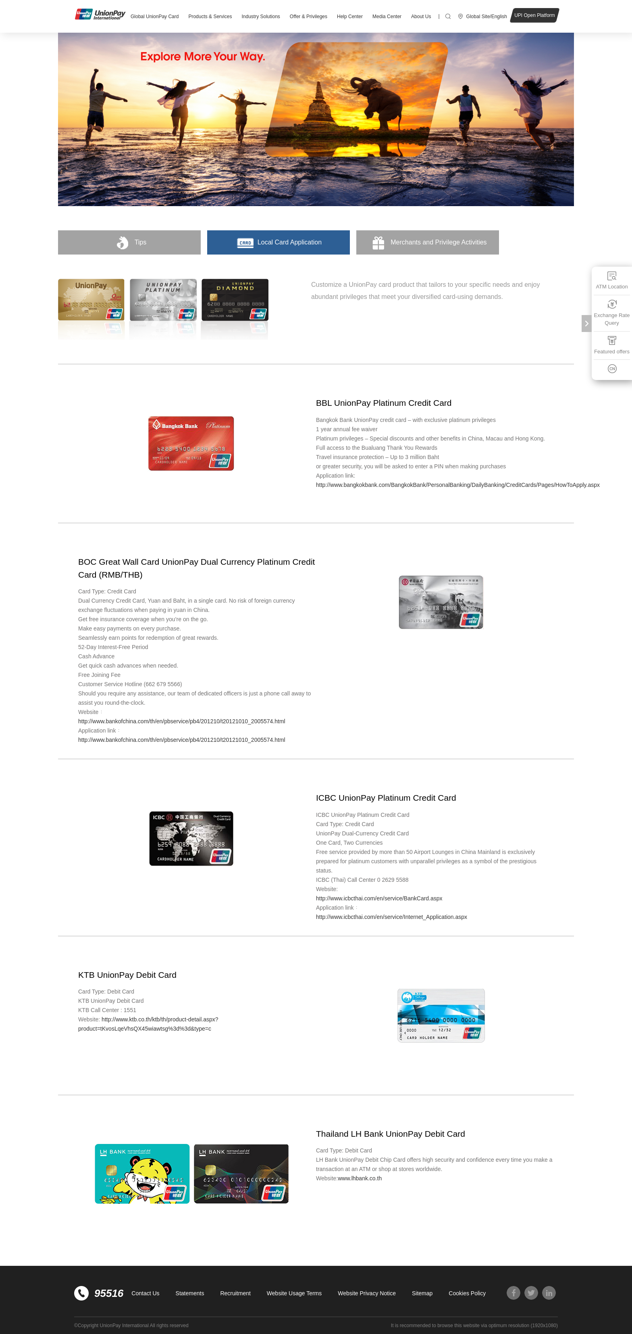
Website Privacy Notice (367, 1293)
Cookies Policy (467, 1293)
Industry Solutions (260, 16)
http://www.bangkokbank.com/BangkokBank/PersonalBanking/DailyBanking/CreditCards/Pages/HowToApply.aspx (458, 485)
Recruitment (235, 1293)
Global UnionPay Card (155, 16)
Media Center (386, 16)
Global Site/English (486, 16)
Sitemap (422, 1293)
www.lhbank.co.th (360, 1178)
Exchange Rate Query (612, 312)
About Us (421, 16)
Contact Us (145, 1293)
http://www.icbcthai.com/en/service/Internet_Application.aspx (391, 917)
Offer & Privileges (308, 16)
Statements (190, 1293)
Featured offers (612, 345)
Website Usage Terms (294, 1293)
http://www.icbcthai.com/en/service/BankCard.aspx (379, 898)
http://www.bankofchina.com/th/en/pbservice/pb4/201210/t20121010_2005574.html (181, 721)
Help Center (350, 16)
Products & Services (210, 16)
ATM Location (612, 280)
